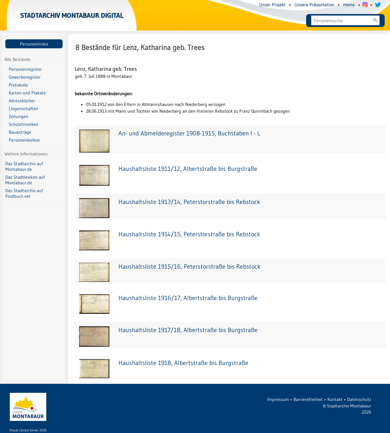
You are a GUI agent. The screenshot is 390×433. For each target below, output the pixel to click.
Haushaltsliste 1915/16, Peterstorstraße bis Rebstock (189, 266)
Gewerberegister (25, 77)
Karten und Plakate (27, 93)
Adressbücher (22, 100)
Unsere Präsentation (314, 4)
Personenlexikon (24, 140)
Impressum (278, 399)
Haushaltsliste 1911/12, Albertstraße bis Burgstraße (187, 169)
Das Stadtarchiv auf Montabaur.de (24, 166)
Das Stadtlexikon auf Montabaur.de (25, 179)
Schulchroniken (23, 124)
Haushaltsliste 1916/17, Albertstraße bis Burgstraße (188, 298)
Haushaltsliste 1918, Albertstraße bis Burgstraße (183, 363)
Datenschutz (359, 399)
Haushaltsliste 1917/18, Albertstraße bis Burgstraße (188, 330)
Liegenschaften (23, 108)
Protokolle (18, 85)
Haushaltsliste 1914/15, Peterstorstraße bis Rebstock (189, 234)
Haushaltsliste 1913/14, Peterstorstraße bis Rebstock (189, 202)
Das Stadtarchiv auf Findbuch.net (24, 193)
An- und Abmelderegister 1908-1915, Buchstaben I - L (189, 133)
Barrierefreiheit (308, 399)
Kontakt (335, 399)
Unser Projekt (272, 4)
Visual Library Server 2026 (28, 430)
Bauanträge (20, 132)
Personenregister (25, 69)
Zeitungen (18, 116)
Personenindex (34, 44)
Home (349, 4)
